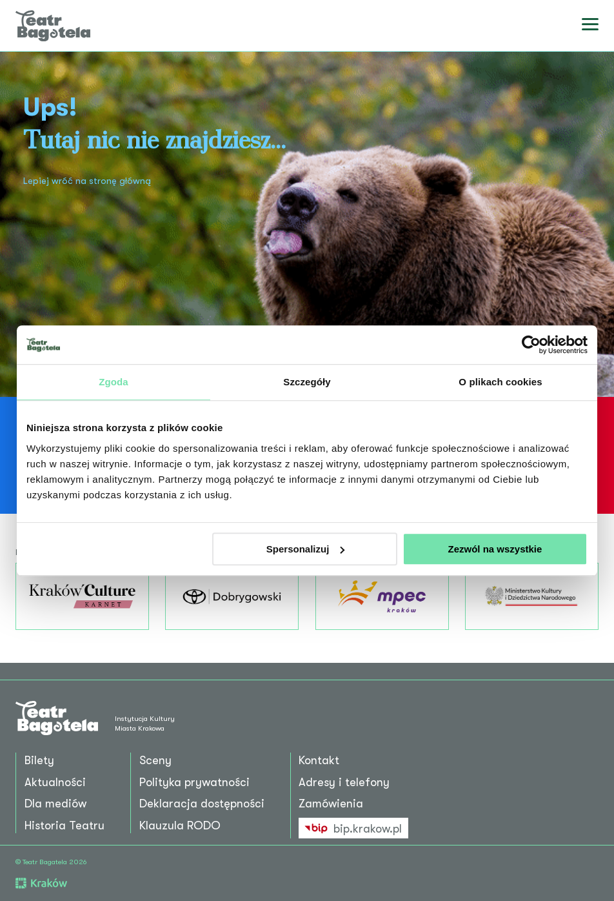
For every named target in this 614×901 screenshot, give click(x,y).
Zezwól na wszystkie (495, 548)
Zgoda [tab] (113, 381)
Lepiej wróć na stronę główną (87, 181)
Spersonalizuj (305, 548)
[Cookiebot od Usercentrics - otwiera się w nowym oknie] (531, 344)
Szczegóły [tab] (306, 381)
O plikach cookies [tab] (500, 381)
